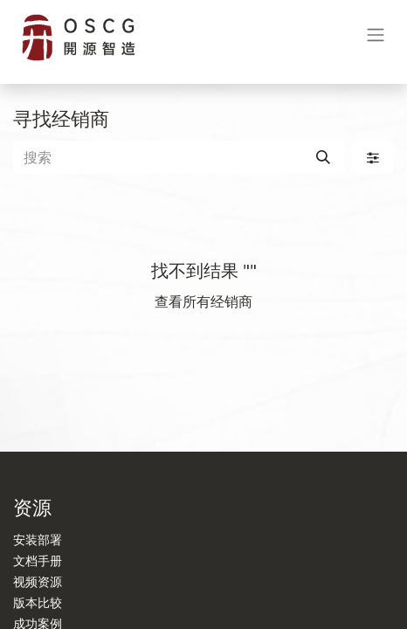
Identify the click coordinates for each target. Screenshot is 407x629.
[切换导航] (375, 38)
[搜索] (323, 157)
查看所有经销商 (203, 301)
